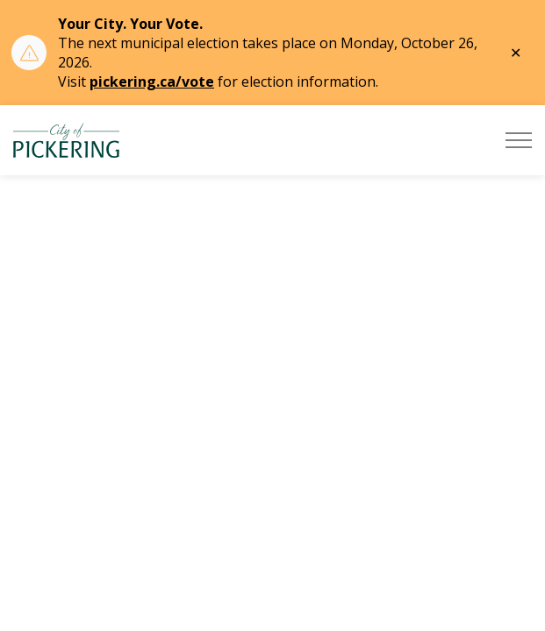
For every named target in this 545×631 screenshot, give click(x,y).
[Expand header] (518, 140)
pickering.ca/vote (152, 81)
